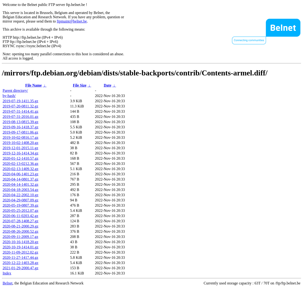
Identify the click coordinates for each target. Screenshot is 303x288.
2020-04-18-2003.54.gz (20, 190)
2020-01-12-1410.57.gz (20, 158)
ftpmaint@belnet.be (72, 21)
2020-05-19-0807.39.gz (20, 205)
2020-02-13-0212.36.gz (20, 164)
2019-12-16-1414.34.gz (20, 153)
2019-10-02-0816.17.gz (20, 137)
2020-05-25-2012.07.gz (20, 211)
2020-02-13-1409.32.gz (20, 169)
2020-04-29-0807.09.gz (20, 200)
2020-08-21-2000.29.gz (20, 226)
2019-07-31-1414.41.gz (20, 111)
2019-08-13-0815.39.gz (20, 122)
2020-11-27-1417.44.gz (20, 257)
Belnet (8, 283)
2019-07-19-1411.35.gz (20, 101)
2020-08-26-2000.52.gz (20, 231)
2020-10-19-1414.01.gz (20, 247)
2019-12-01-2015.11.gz (20, 148)
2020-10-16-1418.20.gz (20, 242)
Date (107, 85)
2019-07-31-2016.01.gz (20, 117)
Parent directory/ (15, 90)
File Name (33, 85)
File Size (79, 85)
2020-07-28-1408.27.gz (20, 221)
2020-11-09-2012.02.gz (20, 252)
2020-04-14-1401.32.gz (20, 184)
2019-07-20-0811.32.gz (20, 106)
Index (7, 273)
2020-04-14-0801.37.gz (20, 179)
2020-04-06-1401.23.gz (20, 174)
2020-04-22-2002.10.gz (20, 195)
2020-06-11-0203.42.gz (20, 216)
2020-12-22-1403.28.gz (20, 263)
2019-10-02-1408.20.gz (20, 143)
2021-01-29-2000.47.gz (20, 268)
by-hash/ (9, 96)
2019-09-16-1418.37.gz (20, 127)
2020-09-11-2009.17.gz (20, 237)
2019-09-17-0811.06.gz (20, 132)
